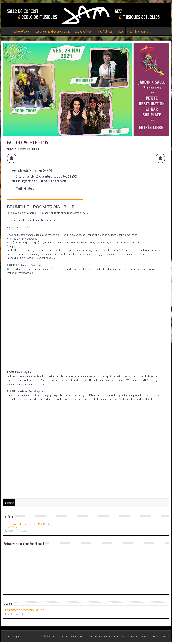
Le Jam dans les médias (139, 31)
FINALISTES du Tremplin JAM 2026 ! (28, 525)
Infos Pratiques (104, 31)
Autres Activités (83, 31)
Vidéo (121, 31)
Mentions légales (12, 636)
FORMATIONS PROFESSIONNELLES (24, 610)
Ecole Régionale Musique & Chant (53, 31)
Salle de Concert (22, 31)
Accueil (7, 31)
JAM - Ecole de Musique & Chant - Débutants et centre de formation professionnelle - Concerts (108, 636)
